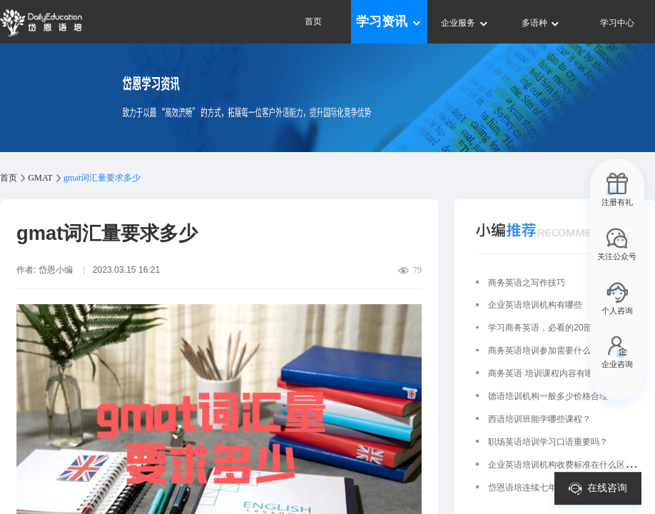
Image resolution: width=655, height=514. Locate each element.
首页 (313, 21)
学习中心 (617, 23)
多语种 (541, 23)
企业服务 (465, 23)
